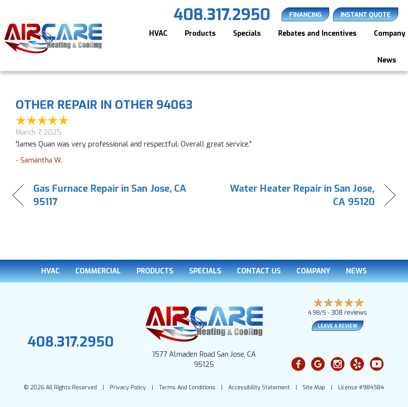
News (386, 60)
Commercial (98, 271)
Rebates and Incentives (317, 33)
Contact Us (259, 271)
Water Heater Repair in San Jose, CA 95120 (295, 195)
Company (313, 271)
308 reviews (349, 312)
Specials (247, 33)
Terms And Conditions (187, 387)
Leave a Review (337, 326)
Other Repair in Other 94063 (104, 105)
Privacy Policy (128, 387)
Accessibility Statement (259, 387)
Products (200, 33)
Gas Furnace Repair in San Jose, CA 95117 (109, 195)
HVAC (158, 33)
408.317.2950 (70, 342)
